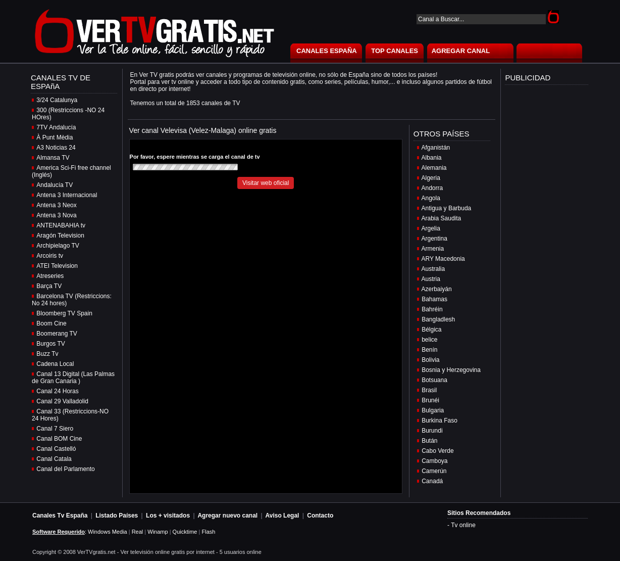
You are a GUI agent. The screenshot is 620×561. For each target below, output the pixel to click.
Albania (432, 157)
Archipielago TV (57, 245)
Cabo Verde (437, 450)
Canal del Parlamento (65, 469)
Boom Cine (51, 323)
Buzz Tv (47, 353)
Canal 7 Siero (54, 428)
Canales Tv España (59, 515)
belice (429, 339)
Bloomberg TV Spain (64, 313)
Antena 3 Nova (56, 215)
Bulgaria (433, 410)
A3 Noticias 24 (55, 147)
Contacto (320, 515)
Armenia (433, 248)
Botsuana (434, 380)
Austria (431, 279)
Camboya (434, 460)
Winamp (157, 532)
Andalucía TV (54, 185)
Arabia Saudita (441, 218)
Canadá (432, 481)
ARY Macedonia (443, 258)
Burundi (432, 430)
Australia (433, 268)
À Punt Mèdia (54, 137)
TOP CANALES (394, 51)
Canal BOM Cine (59, 438)
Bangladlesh (438, 319)
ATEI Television (57, 265)
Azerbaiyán (437, 289)
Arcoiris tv (49, 255)
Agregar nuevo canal (227, 515)
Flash (208, 532)
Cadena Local (55, 363)
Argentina (434, 238)
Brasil (429, 390)
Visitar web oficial (265, 182)
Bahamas (434, 299)
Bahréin (432, 309)
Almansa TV (52, 157)
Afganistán (436, 147)
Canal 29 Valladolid (62, 401)
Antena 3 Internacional (66, 195)
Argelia (431, 228)
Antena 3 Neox (56, 205)
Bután (429, 440)
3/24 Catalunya (56, 100)
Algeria (431, 177)
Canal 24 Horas (57, 391)
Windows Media (107, 532)
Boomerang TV (56, 333)
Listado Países (116, 515)
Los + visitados (168, 515)
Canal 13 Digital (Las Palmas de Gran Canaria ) (73, 377)
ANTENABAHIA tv (60, 225)
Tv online (463, 525)
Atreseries (50, 275)
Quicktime (185, 532)
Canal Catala (53, 458)
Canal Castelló (56, 448)
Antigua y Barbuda (447, 208)
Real (137, 532)
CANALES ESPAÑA (326, 51)
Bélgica (431, 329)
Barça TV (49, 286)
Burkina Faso (439, 420)
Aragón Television (60, 235)
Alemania (434, 167)
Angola (431, 198)
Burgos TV (50, 343)
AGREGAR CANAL (461, 51)
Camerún (434, 471)
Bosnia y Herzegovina (451, 369)
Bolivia (430, 359)
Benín (429, 349)
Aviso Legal (282, 515)
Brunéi (430, 400)
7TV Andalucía (56, 127)
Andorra (432, 188)
